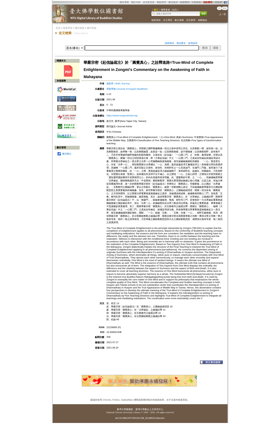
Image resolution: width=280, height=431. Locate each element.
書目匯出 (66, 153)
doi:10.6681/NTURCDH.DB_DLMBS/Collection (140, 418)
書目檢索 (79, 28)
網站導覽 (124, 2)
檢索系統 (156, 20)
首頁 (58, 28)
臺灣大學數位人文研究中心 (149, 409)
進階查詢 (169, 43)
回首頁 (218, 2)
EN (224, 8)
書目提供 (173, 2)
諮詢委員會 (148, 2)
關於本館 (136, 2)
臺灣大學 (121, 409)
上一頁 (222, 14)
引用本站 (196, 2)
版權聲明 (184, 2)
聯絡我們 (161, 2)
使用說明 (192, 43)
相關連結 (202, 20)
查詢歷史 (181, 43)
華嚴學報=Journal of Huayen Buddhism (127, 89)
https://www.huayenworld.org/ (122, 115)
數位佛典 (179, 20)
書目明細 (91, 28)
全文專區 (167, 20)
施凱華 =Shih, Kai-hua (118, 83)
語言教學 (191, 20)
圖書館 (129, 409)
